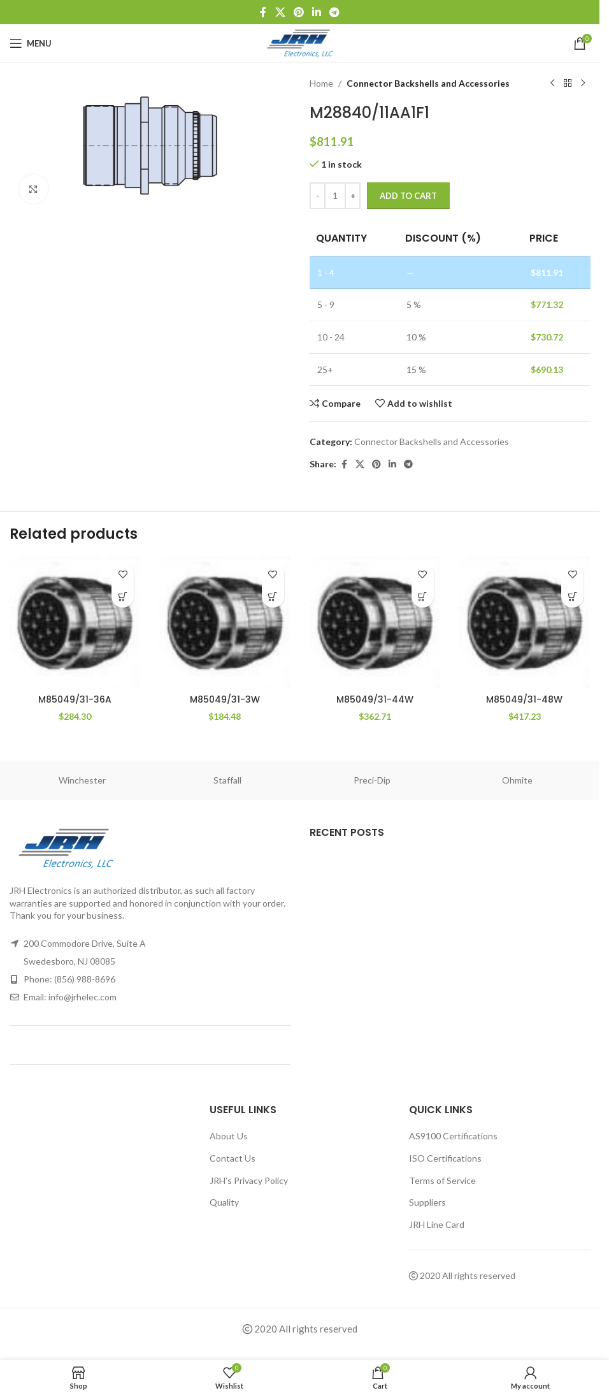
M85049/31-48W (524, 699)
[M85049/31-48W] (524, 622)
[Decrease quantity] (318, 195)
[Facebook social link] (263, 12)
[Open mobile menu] (30, 43)
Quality (224, 1202)
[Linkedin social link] (317, 12)
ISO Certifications (445, 1158)
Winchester (82, 780)
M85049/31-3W (225, 699)
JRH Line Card (436, 1224)
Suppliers (427, 1202)
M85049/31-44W (374, 699)
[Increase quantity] (353, 195)
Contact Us (232, 1158)
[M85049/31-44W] (375, 622)
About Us (229, 1135)
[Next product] (582, 83)
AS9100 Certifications (453, 1135)
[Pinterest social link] (298, 12)
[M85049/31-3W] (224, 622)
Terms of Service (442, 1180)
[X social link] (280, 12)
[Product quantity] (335, 195)
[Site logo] (300, 42)
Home (321, 83)
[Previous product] (551, 83)
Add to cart (408, 196)
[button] (122, 596)
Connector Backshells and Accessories (428, 83)
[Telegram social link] (335, 12)
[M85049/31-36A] (75, 622)
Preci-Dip (372, 780)
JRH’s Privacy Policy (249, 1180)
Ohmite (517, 780)
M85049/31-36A (74, 699)
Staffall (227, 780)
